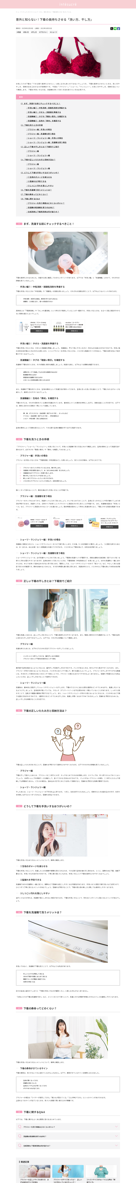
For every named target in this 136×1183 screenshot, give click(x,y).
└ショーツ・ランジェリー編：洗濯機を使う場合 (46, 142)
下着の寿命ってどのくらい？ (34, 194)
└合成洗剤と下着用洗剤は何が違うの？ (42, 211)
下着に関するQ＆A (30, 198)
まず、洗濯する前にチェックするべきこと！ (41, 103)
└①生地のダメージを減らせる (39, 177)
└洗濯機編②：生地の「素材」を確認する (43, 120)
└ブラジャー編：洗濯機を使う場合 (40, 133)
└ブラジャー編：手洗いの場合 (39, 129)
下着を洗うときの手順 (32, 125)
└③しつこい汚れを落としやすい (40, 185)
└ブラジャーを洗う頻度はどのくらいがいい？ (45, 203)
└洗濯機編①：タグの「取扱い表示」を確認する (46, 116)
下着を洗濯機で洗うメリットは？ (36, 190)
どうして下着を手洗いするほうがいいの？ (40, 172)
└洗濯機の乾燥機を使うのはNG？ (40, 207)
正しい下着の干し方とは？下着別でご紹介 (40, 146)
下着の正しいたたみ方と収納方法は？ (38, 159)
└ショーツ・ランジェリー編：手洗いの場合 (44, 138)
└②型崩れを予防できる (36, 181)
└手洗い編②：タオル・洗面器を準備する (43, 112)
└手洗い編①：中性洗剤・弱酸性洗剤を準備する (46, 108)
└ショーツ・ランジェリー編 (38, 155)
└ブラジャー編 (32, 151)
